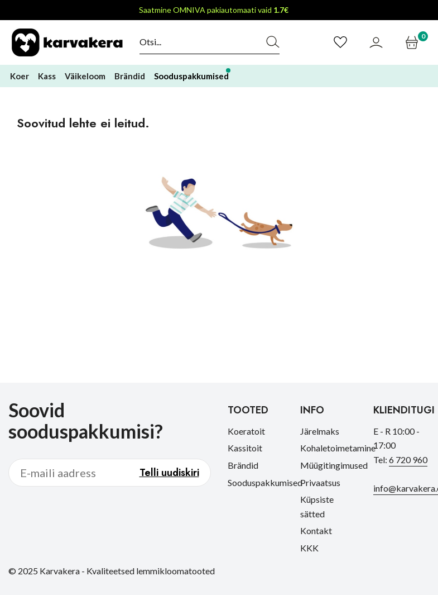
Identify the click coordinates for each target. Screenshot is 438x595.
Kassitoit (245, 447)
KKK (309, 547)
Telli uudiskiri (169, 472)
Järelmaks (319, 431)
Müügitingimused (334, 465)
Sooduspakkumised (265, 482)
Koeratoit (246, 431)
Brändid (243, 465)
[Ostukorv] (413, 42)
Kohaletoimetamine (338, 447)
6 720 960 (408, 459)
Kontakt (316, 530)
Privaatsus (320, 482)
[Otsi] (197, 42)
